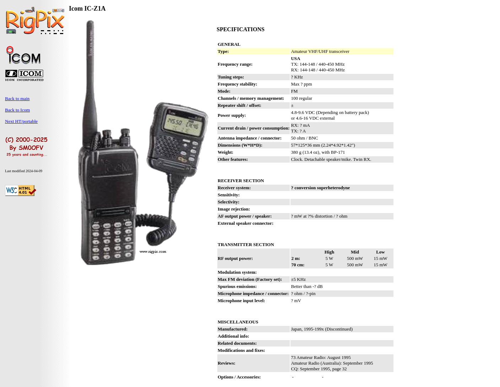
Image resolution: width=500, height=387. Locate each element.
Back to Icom (17, 110)
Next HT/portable (21, 121)
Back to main (17, 98)
